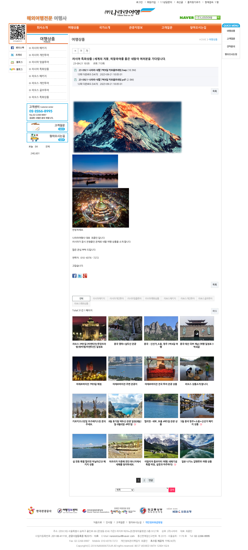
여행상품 (73, 27)
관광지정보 (136, 27)
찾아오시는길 (198, 27)
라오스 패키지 (39, 76)
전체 (81, 298)
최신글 (180, 2)
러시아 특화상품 (40, 69)
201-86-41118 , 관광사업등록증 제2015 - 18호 (75, 536)
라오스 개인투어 (40, 83)
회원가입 (151, 2)
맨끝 (151, 480)
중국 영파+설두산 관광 (125, 344)
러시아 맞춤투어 (40, 62)
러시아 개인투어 (40, 55)
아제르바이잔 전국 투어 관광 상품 (161, 384)
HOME (202, 39)
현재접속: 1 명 (212, 2)
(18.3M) (105, 70)
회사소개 (42, 27)
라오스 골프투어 (40, 90)
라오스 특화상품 (40, 97)
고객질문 (167, 27)
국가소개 (104, 27)
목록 (215, 91)
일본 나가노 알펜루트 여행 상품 (197, 461)
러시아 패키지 (39, 48)
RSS (215, 311)
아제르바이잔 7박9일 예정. (89, 384)
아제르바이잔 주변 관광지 (125, 384)
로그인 (139, 2)
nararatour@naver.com (122, 536)
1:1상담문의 (166, 2)
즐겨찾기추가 (193, 2)
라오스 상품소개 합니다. (196, 384)
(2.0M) (104, 79)
